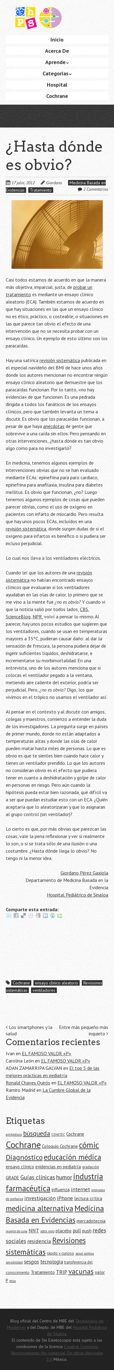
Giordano (54, 182)
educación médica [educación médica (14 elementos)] (72, 1157)
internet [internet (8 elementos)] (80, 1189)
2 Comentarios (95, 189)
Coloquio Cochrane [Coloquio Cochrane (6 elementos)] (60, 1146)
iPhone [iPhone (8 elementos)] (65, 1198)
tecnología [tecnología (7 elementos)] (51, 1261)
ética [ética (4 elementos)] (12, 1281)
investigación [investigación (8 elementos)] (40, 1198)
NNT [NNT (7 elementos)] (34, 1230)
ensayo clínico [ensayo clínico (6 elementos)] (20, 1167)
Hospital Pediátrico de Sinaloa (77, 895)
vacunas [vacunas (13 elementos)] (81, 1271)
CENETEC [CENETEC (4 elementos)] (58, 1134)
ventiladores (44, 990)
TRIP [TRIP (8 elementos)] (61, 1271)
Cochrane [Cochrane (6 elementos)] (75, 1134)
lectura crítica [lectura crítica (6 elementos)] (88, 1198)
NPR (37, 616)
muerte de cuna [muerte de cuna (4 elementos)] (16, 1231)
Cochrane (57, 95)
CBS (84, 609)
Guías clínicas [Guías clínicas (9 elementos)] (37, 1177)
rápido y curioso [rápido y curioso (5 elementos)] (60, 1253)
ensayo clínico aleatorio (56, 983)
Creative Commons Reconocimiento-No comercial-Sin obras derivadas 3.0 (57, 1353)
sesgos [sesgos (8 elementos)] (31, 1261)
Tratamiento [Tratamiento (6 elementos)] (43, 1272)
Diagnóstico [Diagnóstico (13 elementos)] (24, 1157)
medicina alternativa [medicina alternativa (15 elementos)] (39, 1208)
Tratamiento (41, 190)
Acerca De (57, 50)
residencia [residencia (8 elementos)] (39, 1241)
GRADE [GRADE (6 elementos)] (12, 1178)
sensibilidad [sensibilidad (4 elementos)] (14, 1262)
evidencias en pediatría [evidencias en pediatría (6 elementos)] (58, 1167)
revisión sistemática (60, 360)
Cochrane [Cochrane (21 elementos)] (23, 1144)
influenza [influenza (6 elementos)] (61, 1189)
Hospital (57, 84)
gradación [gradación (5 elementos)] (90, 1167)
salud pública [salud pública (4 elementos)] (84, 1253)
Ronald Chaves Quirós (28, 1083)
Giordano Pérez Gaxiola (84, 873)
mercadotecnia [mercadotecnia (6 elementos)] (91, 1221)
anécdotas (53, 426)
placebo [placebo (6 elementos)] (63, 1231)
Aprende (55, 62)
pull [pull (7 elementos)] (77, 1230)
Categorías (55, 73)
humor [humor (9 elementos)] (64, 1177)
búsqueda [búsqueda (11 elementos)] (36, 1133)
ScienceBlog (18, 616)
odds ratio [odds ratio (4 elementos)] (47, 1231)
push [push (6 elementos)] (87, 1231)
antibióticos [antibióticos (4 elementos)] (14, 1134)
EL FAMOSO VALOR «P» (46, 1053)
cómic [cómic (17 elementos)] (89, 1145)
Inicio (57, 39)
